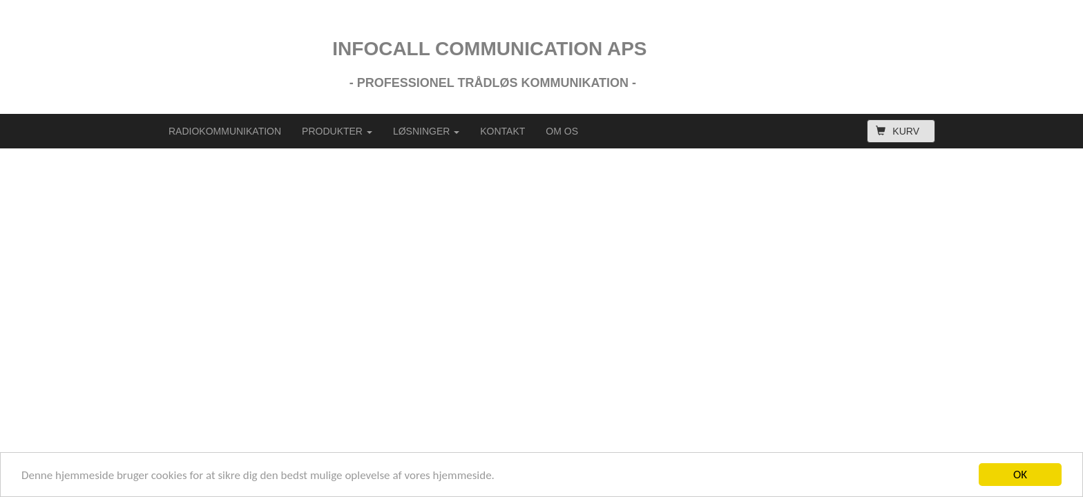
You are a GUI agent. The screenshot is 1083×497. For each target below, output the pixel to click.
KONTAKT (502, 131)
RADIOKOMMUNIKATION (225, 131)
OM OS (562, 131)
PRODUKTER (337, 131)
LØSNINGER (426, 131)
